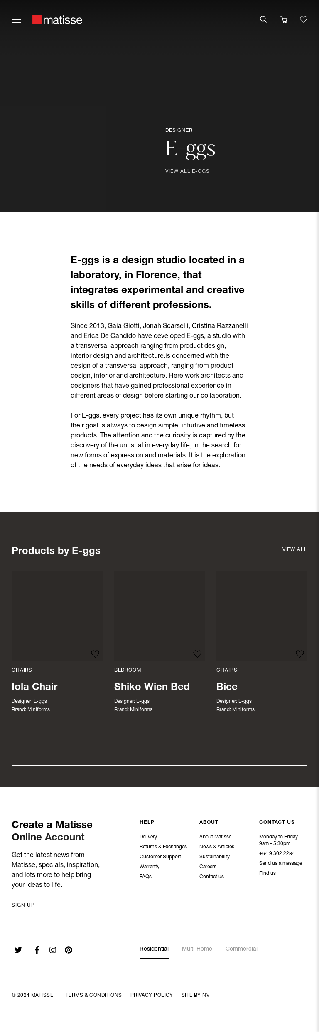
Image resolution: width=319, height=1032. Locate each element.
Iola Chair (34, 688)
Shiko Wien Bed (152, 688)
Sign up (23, 905)
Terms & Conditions (94, 995)
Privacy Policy (151, 995)
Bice (227, 688)
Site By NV (195, 995)
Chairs (22, 670)
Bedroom (127, 670)
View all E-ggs (187, 171)
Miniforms (38, 709)
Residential (154, 949)
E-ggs (40, 701)
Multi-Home (197, 949)
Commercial (242, 949)
